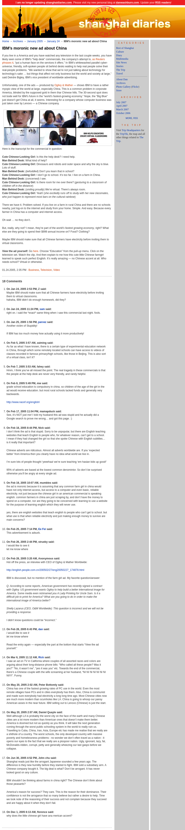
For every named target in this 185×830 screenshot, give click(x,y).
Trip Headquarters (131, 130)
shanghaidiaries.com (59, 2)
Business (33, 269)
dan (40, 629)
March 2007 (122, 109)
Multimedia (122, 58)
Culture (120, 51)
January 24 (53, 41)
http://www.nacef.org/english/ (23, 402)
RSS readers (163, 2)
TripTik (124, 133)
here (35, 251)
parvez (42, 322)
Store (119, 90)
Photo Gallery (123, 86)
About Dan (122, 79)
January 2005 (35, 41)
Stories (119, 66)
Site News (121, 62)
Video (56, 269)
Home (5, 41)
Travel (119, 73)
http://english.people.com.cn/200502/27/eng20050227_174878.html (45, 570)
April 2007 (121, 105)
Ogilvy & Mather (63, 85)
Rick (41, 657)
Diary (119, 55)
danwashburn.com (127, 2)
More (129, 118)
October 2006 (123, 113)
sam (42, 309)
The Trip (120, 69)
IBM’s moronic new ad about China (34, 48)
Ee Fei (42, 529)
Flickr (135, 86)
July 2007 (121, 102)
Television (46, 269)
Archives (18, 41)
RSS (135, 118)
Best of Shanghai (125, 48)
